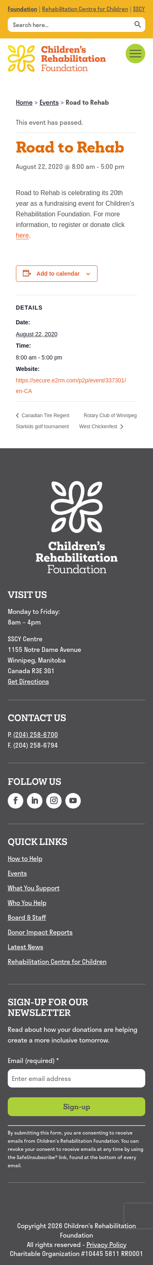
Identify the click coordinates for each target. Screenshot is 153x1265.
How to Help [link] (25, 858)
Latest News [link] (25, 946)
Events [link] (49, 102)
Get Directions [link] (28, 681)
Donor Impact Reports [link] (40, 932)
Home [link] (24, 102)
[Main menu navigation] (135, 53)
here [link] (22, 235)
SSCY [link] (139, 8)
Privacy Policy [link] (106, 1244)
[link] (22, 8)
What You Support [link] (34, 888)
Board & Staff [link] (27, 917)
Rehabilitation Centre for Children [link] (85, 8)
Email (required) (33, 1060)
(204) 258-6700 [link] (35, 734)
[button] (15, 801)
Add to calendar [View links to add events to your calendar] (58, 273)
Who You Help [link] (27, 902)
